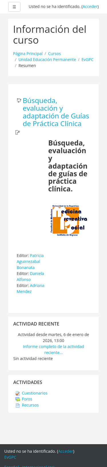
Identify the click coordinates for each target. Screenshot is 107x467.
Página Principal (28, 53)
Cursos (54, 53)
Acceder (90, 6)
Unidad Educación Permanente (47, 59)
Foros (23, 399)
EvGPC (88, 59)
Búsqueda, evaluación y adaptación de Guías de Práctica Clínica (56, 112)
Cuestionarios (31, 393)
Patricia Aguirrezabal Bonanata (30, 261)
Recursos (27, 405)
